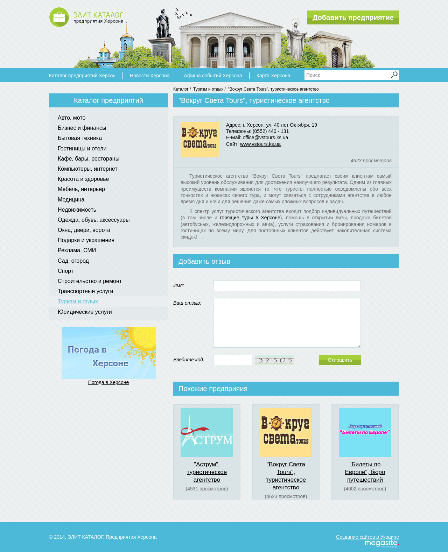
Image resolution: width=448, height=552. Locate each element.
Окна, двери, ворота (84, 230)
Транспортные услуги (85, 291)
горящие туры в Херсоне (250, 217)
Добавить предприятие (353, 17)
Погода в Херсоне (108, 382)
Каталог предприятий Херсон (82, 75)
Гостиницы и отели (82, 148)
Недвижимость (77, 210)
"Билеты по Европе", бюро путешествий (365, 472)
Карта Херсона (273, 75)
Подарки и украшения (86, 240)
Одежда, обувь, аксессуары (94, 220)
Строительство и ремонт (90, 281)
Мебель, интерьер (81, 189)
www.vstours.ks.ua (260, 144)
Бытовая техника (80, 138)
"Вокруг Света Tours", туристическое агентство (286, 476)
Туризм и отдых (208, 89)
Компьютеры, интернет (87, 169)
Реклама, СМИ (77, 250)
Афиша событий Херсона (213, 75)
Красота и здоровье (83, 179)
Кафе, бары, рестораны (88, 159)
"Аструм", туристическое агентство (207, 472)
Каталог (181, 89)
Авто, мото (71, 118)
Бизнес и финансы (82, 128)
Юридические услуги (85, 312)
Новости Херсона (149, 75)
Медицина (71, 200)
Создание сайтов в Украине (367, 537)
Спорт (66, 271)
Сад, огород (73, 261)
